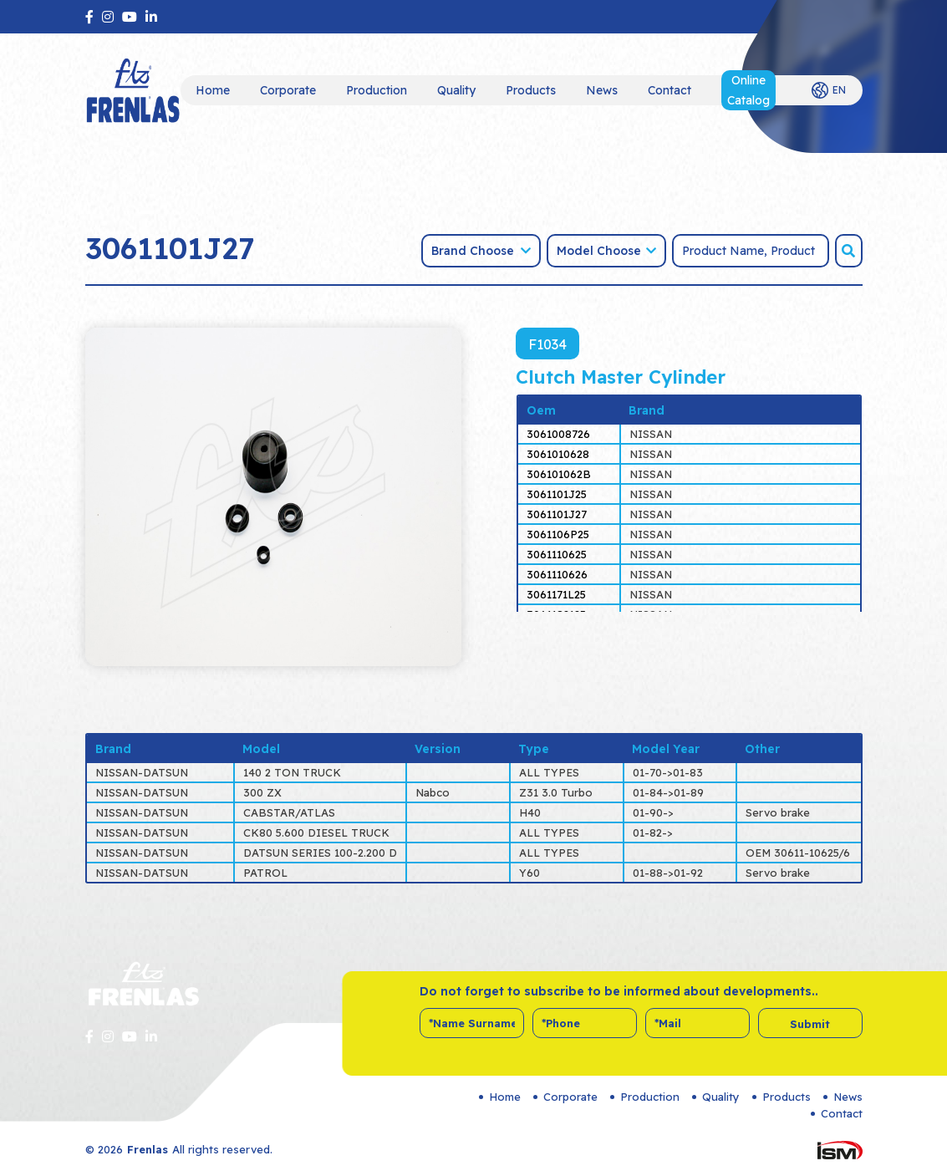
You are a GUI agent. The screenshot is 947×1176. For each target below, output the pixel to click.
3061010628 (558, 454)
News (602, 90)
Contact (669, 90)
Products (531, 90)
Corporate (288, 90)
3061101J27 (557, 514)
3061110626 (557, 574)
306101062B (559, 474)
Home (213, 90)
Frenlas (147, 1149)
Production (376, 90)
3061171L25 (556, 594)
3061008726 (558, 433)
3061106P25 (558, 534)
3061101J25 (557, 494)
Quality (456, 90)
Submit (810, 1024)
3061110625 (557, 554)
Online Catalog (748, 90)
